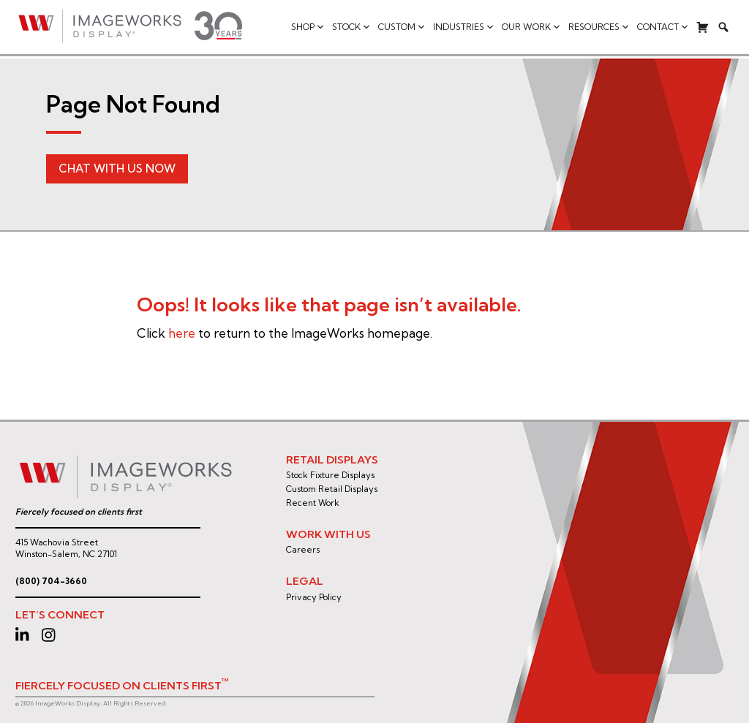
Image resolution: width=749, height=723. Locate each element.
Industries (463, 27)
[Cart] (703, 27)
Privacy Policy (314, 597)
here (181, 333)
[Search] (723, 27)
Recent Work (312, 503)
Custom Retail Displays (331, 489)
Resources (599, 27)
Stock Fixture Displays (330, 475)
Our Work (531, 27)
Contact (663, 27)
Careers (303, 550)
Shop (308, 27)
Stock (351, 27)
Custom (402, 27)
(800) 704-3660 (51, 581)
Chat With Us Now (117, 168)
